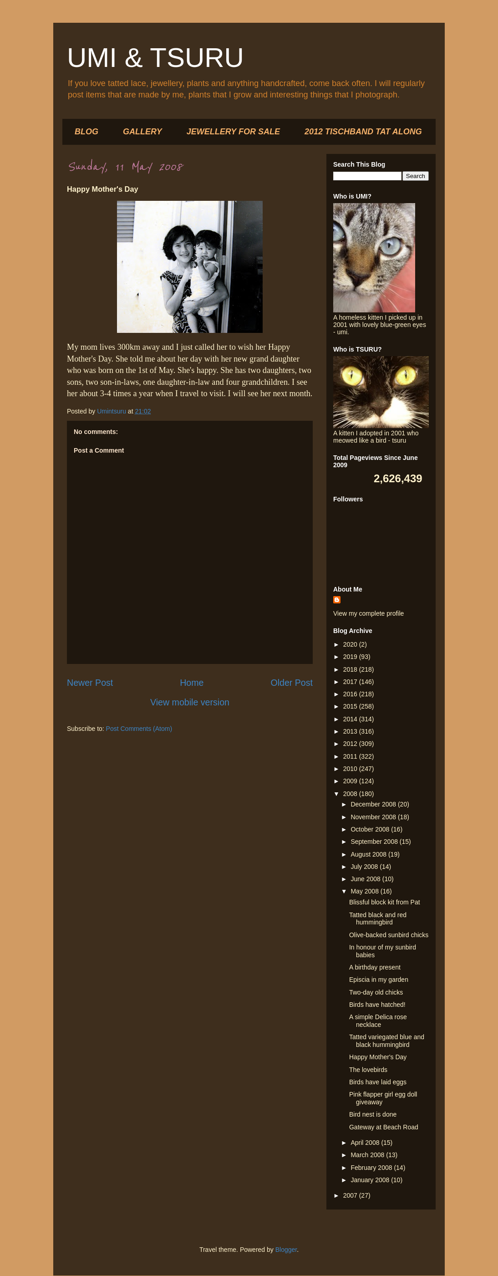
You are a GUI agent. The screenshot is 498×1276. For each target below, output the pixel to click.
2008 (351, 793)
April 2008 (366, 1142)
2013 (351, 731)
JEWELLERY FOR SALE (233, 131)
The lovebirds (368, 1069)
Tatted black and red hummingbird (378, 918)
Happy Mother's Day (378, 1057)
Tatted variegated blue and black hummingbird (386, 1040)
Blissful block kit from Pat (384, 902)
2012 (351, 743)
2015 (351, 706)
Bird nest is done (372, 1114)
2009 (351, 781)
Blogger (286, 1249)
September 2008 (375, 841)
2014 (351, 719)
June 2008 (366, 879)
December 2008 (374, 804)
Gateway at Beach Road (383, 1127)
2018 (351, 669)
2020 (351, 644)
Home (191, 683)
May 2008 (365, 891)
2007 (351, 1195)
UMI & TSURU (155, 57)
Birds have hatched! (377, 1004)
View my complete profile (368, 613)
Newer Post (90, 683)
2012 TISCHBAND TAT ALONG (363, 131)
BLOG (86, 131)
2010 (351, 768)
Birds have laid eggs (378, 1082)
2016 (351, 694)
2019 (351, 656)
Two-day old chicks (376, 992)
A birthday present (375, 967)
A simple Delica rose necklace (378, 1020)
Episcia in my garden (378, 979)
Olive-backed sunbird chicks (388, 935)
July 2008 (365, 866)
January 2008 (371, 1180)
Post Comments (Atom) (139, 728)
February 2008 (372, 1167)
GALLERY (142, 131)
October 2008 (371, 829)
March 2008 (368, 1155)
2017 (351, 681)
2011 (351, 756)
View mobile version (189, 702)
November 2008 (374, 817)
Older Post (291, 683)
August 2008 (369, 854)
